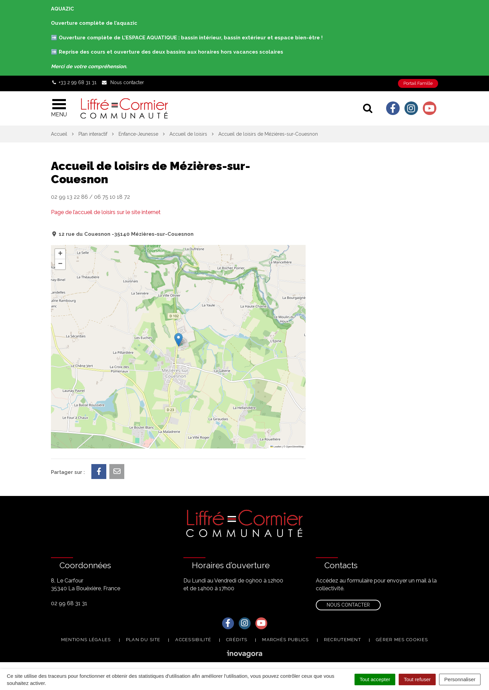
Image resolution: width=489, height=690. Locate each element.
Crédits (236, 639)
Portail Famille (418, 83)
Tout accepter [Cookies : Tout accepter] (375, 679)
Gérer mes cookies (402, 639)
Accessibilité (193, 639)
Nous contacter (348, 605)
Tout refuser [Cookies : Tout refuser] (417, 679)
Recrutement (342, 639)
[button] (178, 340)
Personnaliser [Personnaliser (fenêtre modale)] (459, 679)
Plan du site (143, 639)
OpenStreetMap (295, 446)
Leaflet (275, 446)
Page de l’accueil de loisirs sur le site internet (106, 212)
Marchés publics (285, 639)
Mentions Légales (86, 639)
